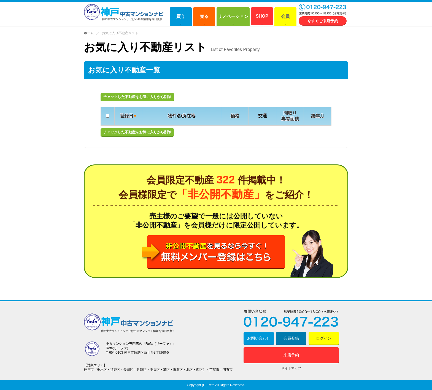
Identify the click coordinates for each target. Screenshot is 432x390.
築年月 (317, 115)
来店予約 (291, 355)
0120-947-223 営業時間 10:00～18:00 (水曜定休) (323, 10)
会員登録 (291, 338)
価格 (235, 115)
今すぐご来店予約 (322, 21)
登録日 (126, 115)
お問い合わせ (258, 338)
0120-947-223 (291, 318)
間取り (290, 113)
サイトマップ (291, 368)
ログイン (323, 338)
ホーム (89, 33)
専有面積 (290, 119)
